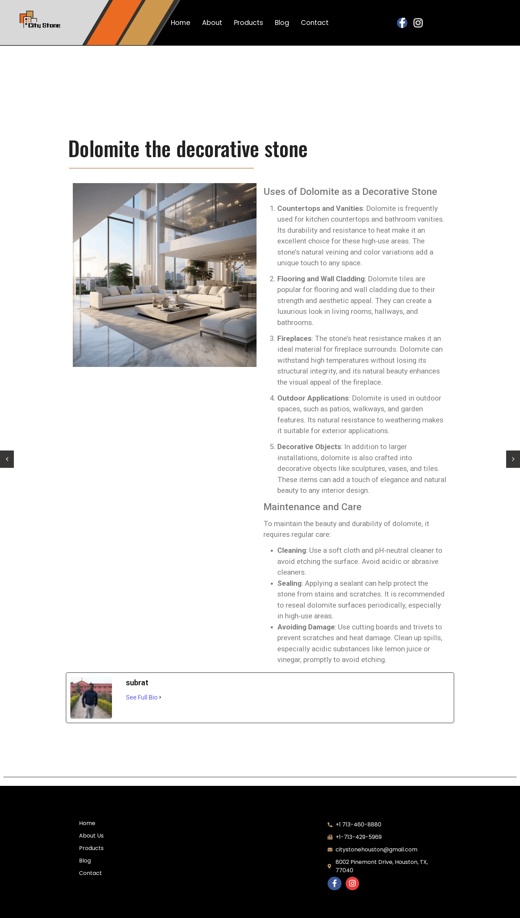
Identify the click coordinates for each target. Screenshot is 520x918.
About (212, 22)
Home (180, 22)
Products (248, 22)
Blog (282, 22)
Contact (315, 22)
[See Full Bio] (160, 697)
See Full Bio (141, 697)
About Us (91, 836)
